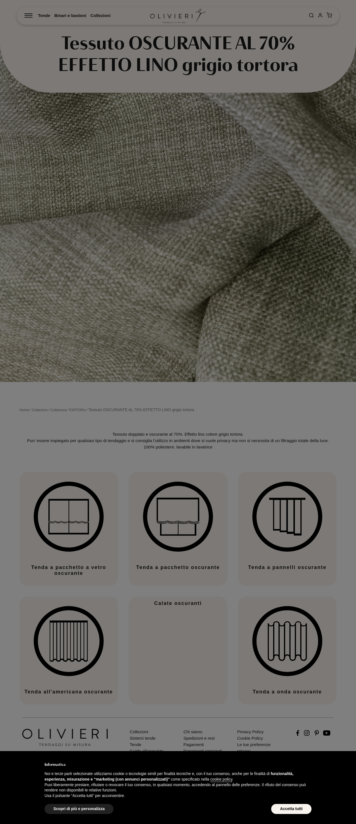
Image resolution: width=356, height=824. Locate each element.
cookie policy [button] (221, 779)
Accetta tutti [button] (291, 808)
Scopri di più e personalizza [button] (79, 808)
